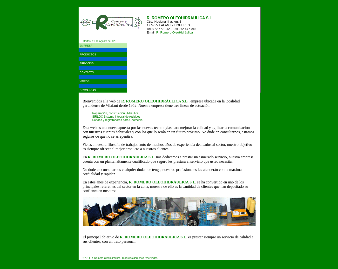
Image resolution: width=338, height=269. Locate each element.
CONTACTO (87, 72)
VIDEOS (84, 81)
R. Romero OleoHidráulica (174, 32)
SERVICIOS (87, 63)
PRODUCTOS (88, 54)
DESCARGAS (88, 90)
